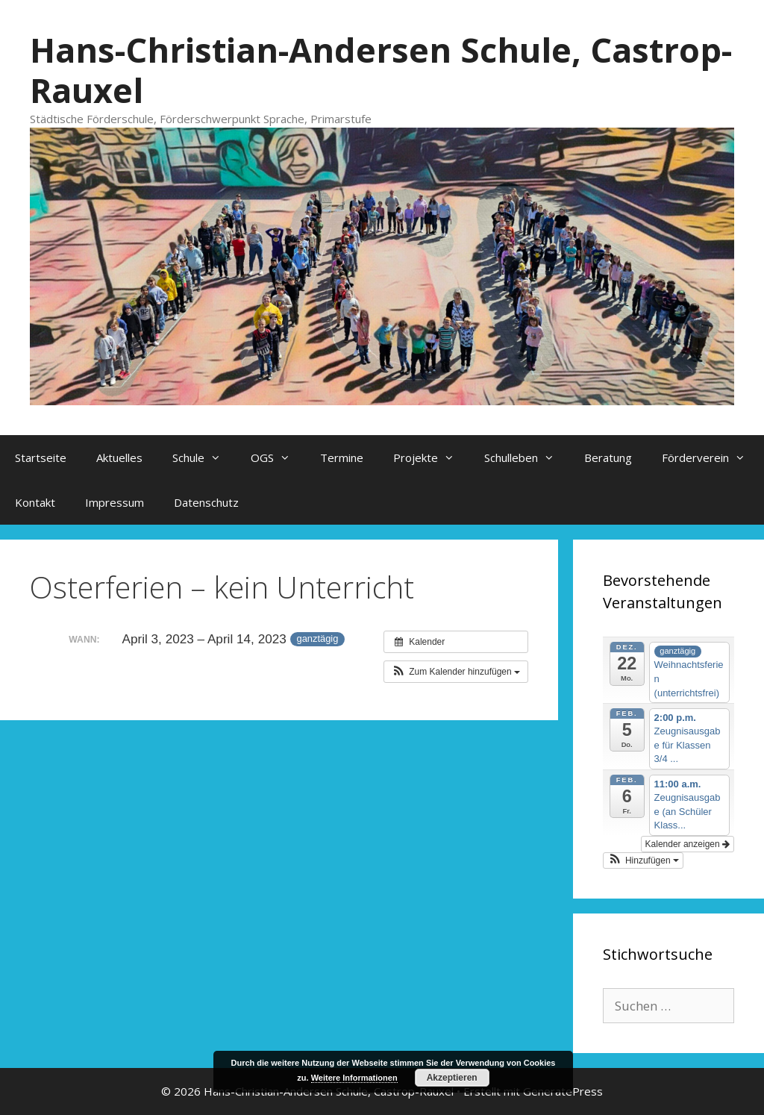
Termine (341, 457)
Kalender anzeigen (687, 844)
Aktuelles (119, 457)
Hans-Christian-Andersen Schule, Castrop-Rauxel (381, 70)
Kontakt (35, 502)
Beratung (608, 457)
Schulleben (526, 457)
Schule (204, 457)
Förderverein (711, 457)
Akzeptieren (452, 1077)
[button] (455, 671)
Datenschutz (206, 502)
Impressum (114, 502)
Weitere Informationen (354, 1077)
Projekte (431, 457)
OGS (278, 457)
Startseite (40, 457)
